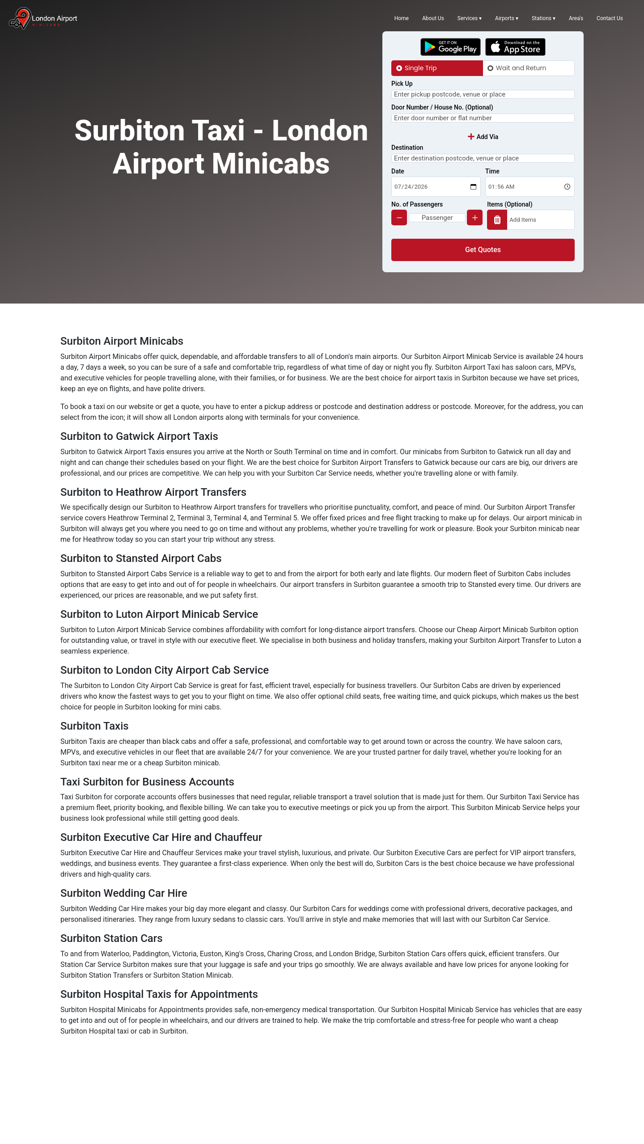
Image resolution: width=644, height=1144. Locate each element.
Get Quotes (483, 279)
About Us (433, 18)
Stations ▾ (543, 18)
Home (401, 18)
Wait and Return (521, 67)
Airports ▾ (506, 18)
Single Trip (421, 67)
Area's (576, 18)
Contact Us (610, 18)
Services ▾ (470, 18)
